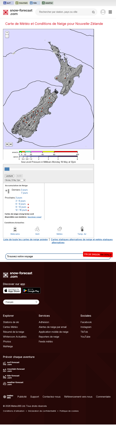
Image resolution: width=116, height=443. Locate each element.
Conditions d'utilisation (13, 429)
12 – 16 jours (21, 228)
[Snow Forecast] (17, 12)
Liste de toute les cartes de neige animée (25, 258)
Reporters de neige (49, 355)
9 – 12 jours (21, 225)
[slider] (7, 187)
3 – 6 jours (21, 219)
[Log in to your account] (103, 12)
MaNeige (8, 364)
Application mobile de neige (53, 350)
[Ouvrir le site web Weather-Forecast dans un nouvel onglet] (47, 3)
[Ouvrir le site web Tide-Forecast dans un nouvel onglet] (34, 3)
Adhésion (44, 340)
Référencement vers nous (78, 415)
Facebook (86, 340)
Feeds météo (46, 359)
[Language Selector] (21, 320)
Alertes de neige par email (52, 345)
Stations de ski (11, 340)
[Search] (93, 12)
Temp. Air (81, 252)
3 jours (24, 208)
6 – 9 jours (21, 222)
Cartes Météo (10, 345)
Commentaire (103, 415)
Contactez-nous (52, 415)
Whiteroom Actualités (15, 355)
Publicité (22, 415)
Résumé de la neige (13, 350)
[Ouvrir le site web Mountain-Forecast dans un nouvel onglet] (21, 3)
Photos (7, 359)
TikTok (84, 350)
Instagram (86, 345)
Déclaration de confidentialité (42, 429)
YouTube (85, 355)
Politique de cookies (69, 429)
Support (34, 415)
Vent (37, 252)
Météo (60, 252)
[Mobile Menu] (110, 12)
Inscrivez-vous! (35, 235)
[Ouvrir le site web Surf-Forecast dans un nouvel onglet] (8, 3)
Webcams (15, 252)
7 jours (24, 211)
